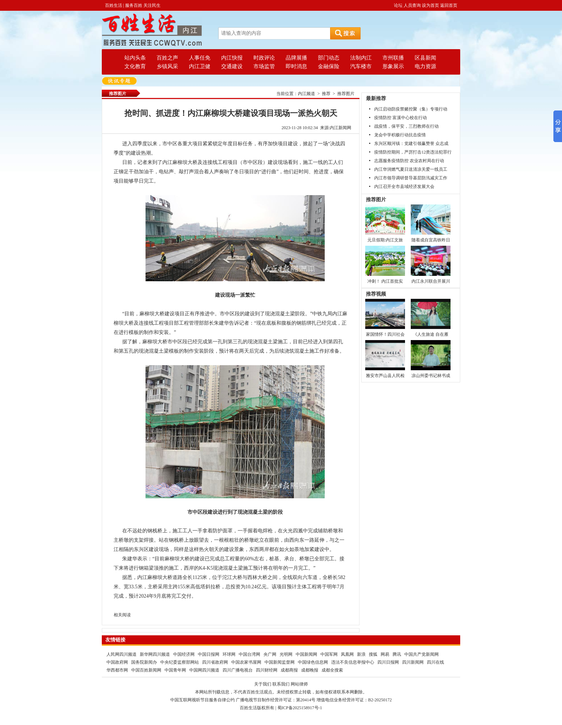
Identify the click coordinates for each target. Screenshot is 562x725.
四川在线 (435, 662)
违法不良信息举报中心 (352, 662)
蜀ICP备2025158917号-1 (299, 707)
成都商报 (289, 670)
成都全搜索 (332, 670)
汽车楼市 (361, 66)
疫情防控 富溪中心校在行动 (400, 117)
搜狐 (373, 654)
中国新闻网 (306, 654)
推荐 (326, 93)
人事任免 (199, 58)
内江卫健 (199, 66)
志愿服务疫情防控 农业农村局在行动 (409, 160)
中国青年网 (175, 670)
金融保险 (328, 66)
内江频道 (306, 93)
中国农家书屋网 (246, 662)
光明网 (286, 654)
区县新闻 (425, 58)
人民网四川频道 (121, 654)
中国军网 (329, 654)
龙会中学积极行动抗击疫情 (400, 134)
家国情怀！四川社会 (385, 334)
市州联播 (393, 58)
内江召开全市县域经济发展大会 (404, 186)
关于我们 (262, 684)
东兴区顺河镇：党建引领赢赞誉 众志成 (411, 143)
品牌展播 (296, 58)
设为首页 (430, 5)
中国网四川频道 (204, 670)
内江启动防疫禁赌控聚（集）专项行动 (410, 109)
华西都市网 (117, 670)
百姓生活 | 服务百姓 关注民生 (133, 5)
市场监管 (264, 66)
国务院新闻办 (144, 662)
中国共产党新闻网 (421, 654)
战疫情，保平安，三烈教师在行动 (406, 126)
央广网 (269, 654)
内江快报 (232, 58)
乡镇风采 (167, 66)
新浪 (361, 654)
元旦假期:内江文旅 (385, 240)
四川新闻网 (413, 662)
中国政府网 (117, 662)
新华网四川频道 (155, 654)
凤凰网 (347, 654)
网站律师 (299, 684)
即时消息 (296, 66)
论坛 (398, 5)
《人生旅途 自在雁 (430, 334)
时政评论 (264, 58)
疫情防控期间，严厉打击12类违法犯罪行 (413, 152)
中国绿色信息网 (313, 662)
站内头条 (135, 58)
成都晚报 (309, 670)
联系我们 (281, 684)
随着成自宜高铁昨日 (430, 240)
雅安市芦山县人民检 (385, 375)
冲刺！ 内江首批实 (385, 281)
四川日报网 (388, 662)
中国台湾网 (249, 654)
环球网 (229, 654)
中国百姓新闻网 (146, 670)
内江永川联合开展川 (430, 281)
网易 (385, 654)
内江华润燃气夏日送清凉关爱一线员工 (410, 169)
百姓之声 (167, 58)
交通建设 (232, 66)
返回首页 (448, 5)
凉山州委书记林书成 (430, 375)
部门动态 (328, 58)
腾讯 (396, 654)
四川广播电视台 (238, 670)
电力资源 (425, 66)
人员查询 (412, 5)
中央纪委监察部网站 (179, 662)
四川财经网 (266, 670)
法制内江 (361, 58)
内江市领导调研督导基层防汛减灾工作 (410, 177)
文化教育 (135, 66)
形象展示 (393, 66)
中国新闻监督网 (280, 662)
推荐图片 (345, 93)
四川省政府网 (215, 662)
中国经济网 (184, 654)
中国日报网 (208, 654)
